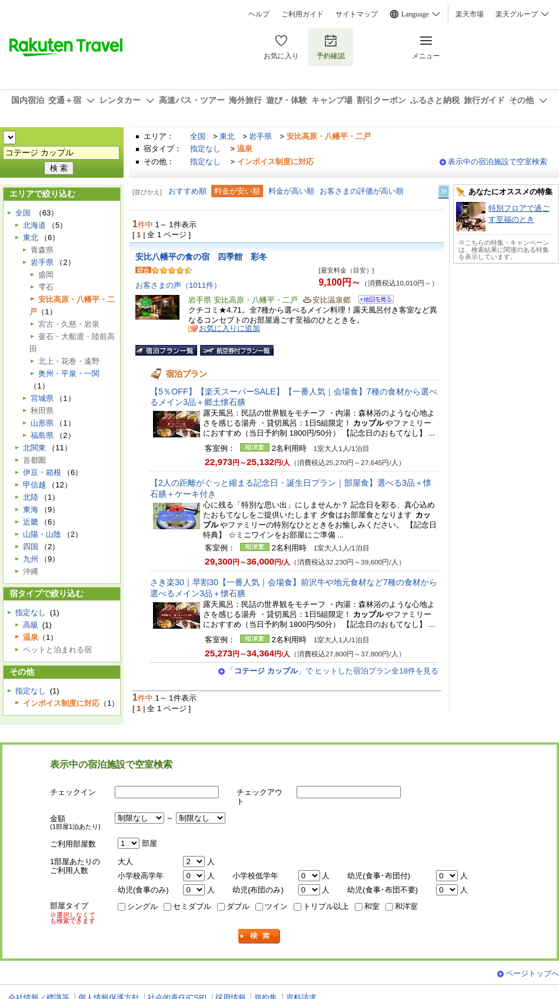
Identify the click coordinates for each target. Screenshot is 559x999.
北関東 (34, 447)
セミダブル (192, 906)
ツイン (276, 906)
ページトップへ (532, 973)
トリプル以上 (326, 906)
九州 (30, 559)
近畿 (30, 521)
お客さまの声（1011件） (178, 285)
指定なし (205, 148)
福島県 (42, 435)
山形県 (42, 423)
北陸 (30, 497)
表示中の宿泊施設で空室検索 (497, 161)
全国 (197, 136)
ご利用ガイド (302, 14)
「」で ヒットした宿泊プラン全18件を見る (332, 670)
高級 (30, 624)
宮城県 (42, 398)
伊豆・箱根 (42, 472)
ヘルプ (258, 14)
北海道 (34, 225)
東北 (227, 136)
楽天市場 (469, 14)
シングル (142, 906)
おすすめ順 (187, 191)
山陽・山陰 (42, 534)
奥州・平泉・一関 (68, 373)
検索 (259, 936)
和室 (372, 906)
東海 (30, 509)
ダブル (238, 906)
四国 (30, 546)
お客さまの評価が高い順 (362, 191)
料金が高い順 (291, 191)
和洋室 (406, 906)
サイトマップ (356, 14)
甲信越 (34, 484)
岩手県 (260, 136)
